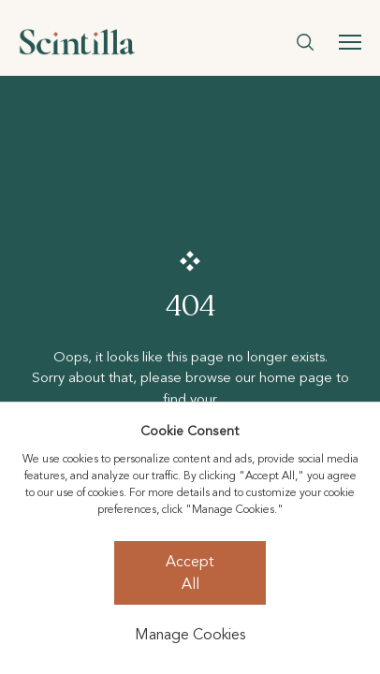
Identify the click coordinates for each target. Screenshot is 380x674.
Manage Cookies (190, 634)
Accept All (190, 572)
